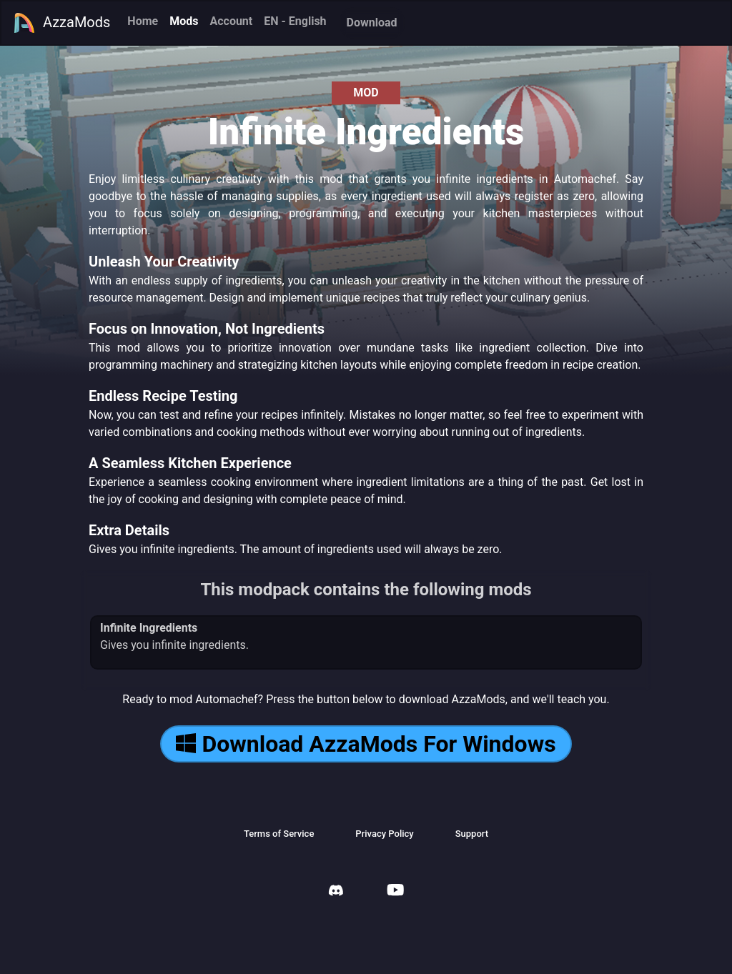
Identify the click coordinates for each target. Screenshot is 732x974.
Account (230, 21)
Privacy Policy (384, 833)
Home (142, 21)
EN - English (295, 21)
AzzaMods (61, 22)
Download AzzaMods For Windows (365, 743)
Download (372, 22)
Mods (183, 21)
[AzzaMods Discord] (336, 892)
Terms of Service (279, 833)
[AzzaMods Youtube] (395, 891)
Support (471, 833)
